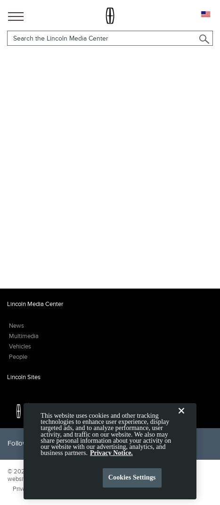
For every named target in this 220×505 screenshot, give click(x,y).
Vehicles (20, 346)
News (16, 325)
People (18, 356)
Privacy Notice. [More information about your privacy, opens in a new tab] (111, 456)
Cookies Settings (132, 481)
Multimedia (24, 335)
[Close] (181, 422)
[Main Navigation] (15, 14)
